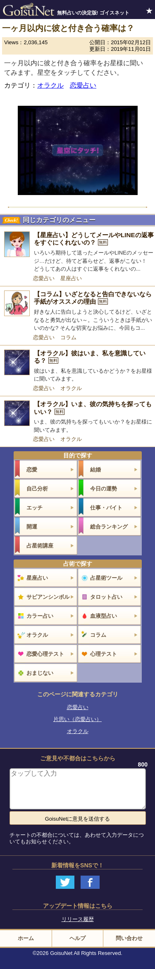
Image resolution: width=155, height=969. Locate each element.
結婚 (95, 470)
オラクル (50, 85)
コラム (68, 337)
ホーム (26, 938)
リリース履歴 (78, 919)
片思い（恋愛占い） (77, 719)
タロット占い (106, 597)
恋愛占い (83, 85)
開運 (31, 527)
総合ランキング (109, 527)
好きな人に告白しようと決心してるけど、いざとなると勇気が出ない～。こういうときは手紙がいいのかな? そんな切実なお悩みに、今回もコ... (93, 320)
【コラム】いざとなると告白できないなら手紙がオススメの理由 (93, 297)
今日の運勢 (103, 489)
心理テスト (103, 654)
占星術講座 (39, 546)
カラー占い (39, 616)
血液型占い (103, 616)
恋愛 (31, 470)
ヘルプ (77, 938)
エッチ (34, 508)
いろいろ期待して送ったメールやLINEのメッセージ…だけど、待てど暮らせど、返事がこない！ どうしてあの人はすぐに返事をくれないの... (93, 261)
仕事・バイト (106, 508)
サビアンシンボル (47, 597)
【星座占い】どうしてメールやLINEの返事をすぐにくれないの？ (94, 238)
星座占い (71, 278)
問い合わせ (129, 938)
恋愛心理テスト (45, 654)
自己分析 (37, 489)
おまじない (39, 673)
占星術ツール (106, 578)
